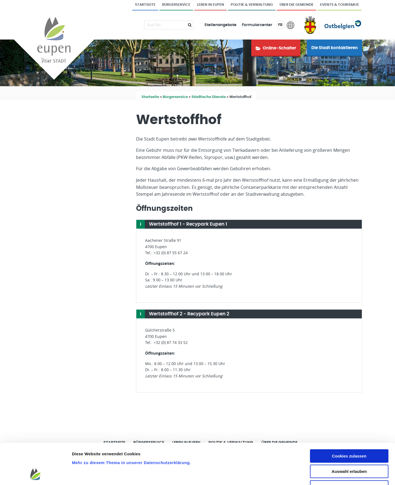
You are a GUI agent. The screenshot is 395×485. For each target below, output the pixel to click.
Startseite (145, 5)
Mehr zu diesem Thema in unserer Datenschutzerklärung (131, 426)
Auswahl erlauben (349, 435)
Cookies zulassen (349, 419)
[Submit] (187, 24)
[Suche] (165, 25)
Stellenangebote (220, 25)
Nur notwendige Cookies (349, 450)
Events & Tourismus (339, 5)
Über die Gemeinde (297, 5)
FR (280, 25)
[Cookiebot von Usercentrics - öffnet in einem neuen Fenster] (36, 474)
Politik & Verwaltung (252, 5)
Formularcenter (257, 25)
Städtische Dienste (208, 97)
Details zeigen (292, 474)
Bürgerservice (176, 5)
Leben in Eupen (210, 5)
